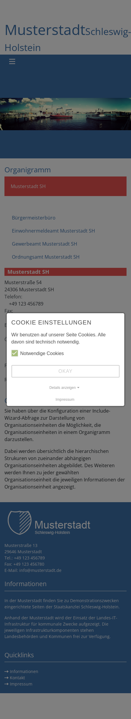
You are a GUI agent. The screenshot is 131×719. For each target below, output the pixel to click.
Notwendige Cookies (37, 353)
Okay (65, 371)
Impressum (65, 399)
